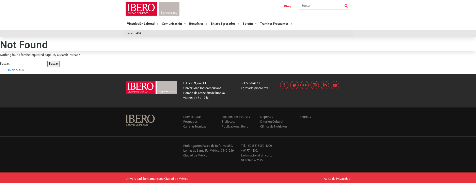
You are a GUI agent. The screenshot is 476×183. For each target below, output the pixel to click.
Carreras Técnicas (194, 126)
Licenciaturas (192, 117)
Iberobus (305, 117)
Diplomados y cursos (236, 117)
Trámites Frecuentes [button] (276, 24)
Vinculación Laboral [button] (143, 24)
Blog (287, 6)
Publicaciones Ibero (235, 126)
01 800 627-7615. (252, 160)
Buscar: (5, 63)
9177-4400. (250, 150)
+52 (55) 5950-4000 (259, 146)
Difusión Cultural (271, 121)
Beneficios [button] (198, 24)
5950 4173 (253, 83)
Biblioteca (228, 121)
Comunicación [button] (174, 24)
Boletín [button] (250, 24)
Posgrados (190, 121)
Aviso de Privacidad (337, 179)
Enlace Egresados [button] (225, 24)
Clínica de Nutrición (273, 126)
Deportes (266, 117)
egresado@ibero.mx (254, 88)
